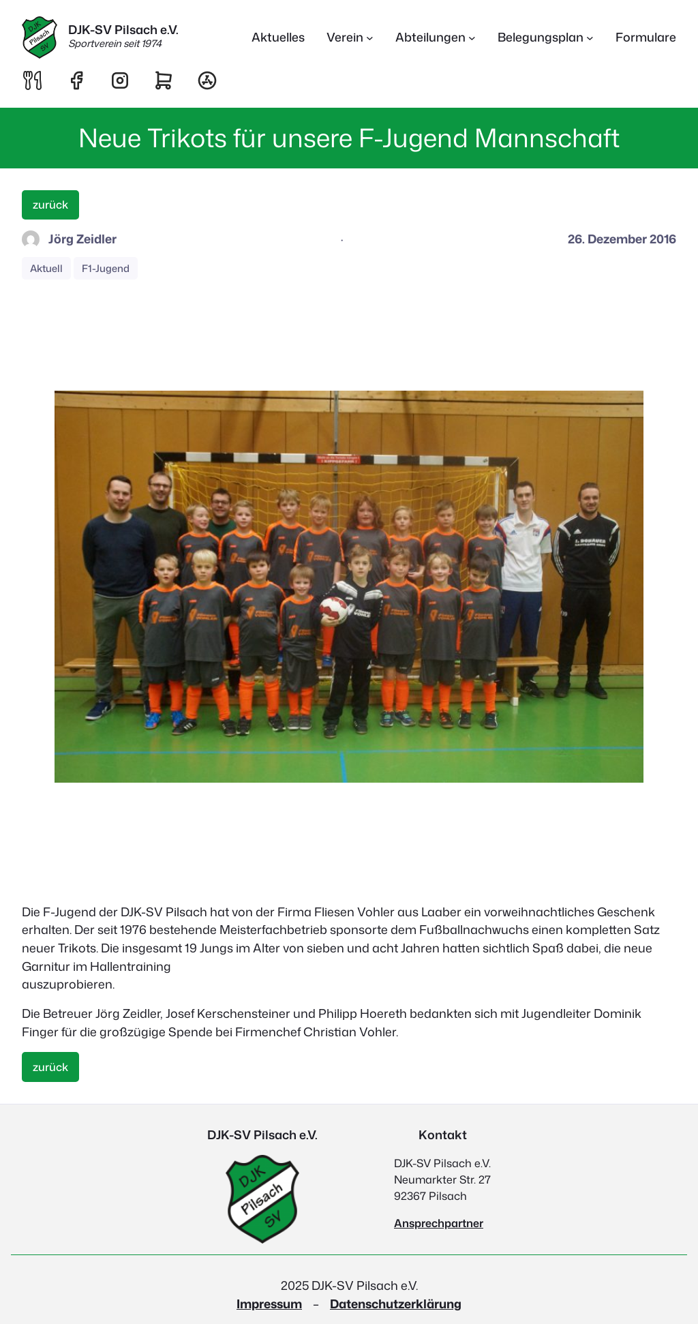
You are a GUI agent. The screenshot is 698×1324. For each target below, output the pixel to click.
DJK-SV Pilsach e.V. (123, 29)
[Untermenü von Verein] (350, 38)
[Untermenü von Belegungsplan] (546, 38)
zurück (50, 204)
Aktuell (46, 268)
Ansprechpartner (438, 1223)
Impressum (269, 1303)
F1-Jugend (106, 268)
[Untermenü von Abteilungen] (435, 38)
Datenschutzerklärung (395, 1303)
